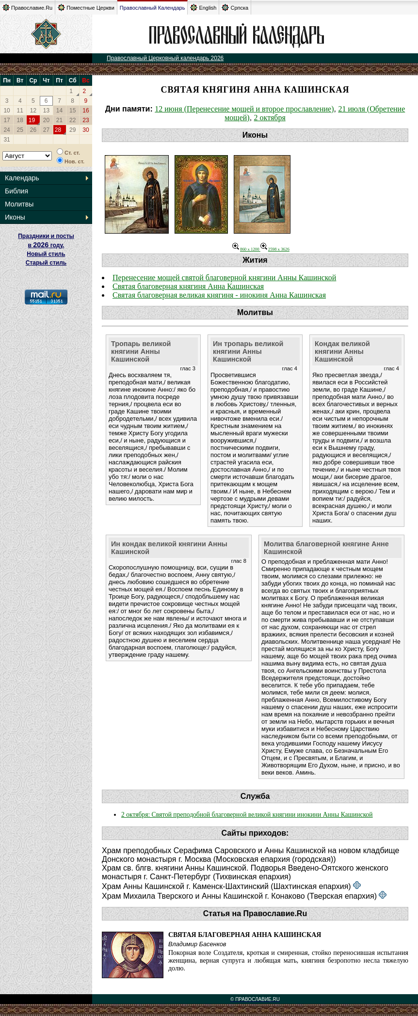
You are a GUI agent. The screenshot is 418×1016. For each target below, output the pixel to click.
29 (72, 130)
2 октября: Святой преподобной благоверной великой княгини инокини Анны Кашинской (247, 814)
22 (72, 120)
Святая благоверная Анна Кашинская (244, 934)
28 (58, 130)
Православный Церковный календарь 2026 (165, 58)
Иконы (15, 217)
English (203, 7)
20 (46, 120)
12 (33, 110)
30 (85, 130)
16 (85, 110)
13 (46, 110)
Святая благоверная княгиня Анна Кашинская (188, 286)
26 (33, 130)
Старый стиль (46, 262)
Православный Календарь (152, 8)
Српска (235, 7)
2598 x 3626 (274, 249)
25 (20, 130)
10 (6, 110)
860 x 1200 (246, 249)
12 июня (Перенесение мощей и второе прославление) (244, 109)
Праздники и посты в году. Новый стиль (46, 245)
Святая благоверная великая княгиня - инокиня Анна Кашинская (219, 295)
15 (72, 110)
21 (59, 120)
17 (6, 120)
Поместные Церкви (86, 7)
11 (20, 110)
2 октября (270, 117)
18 (20, 120)
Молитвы (19, 204)
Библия (16, 191)
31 (6, 139)
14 (59, 110)
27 (46, 130)
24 (6, 130)
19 (32, 120)
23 (85, 120)
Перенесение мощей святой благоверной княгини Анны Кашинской (224, 277)
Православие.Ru (27, 7)
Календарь (22, 178)
